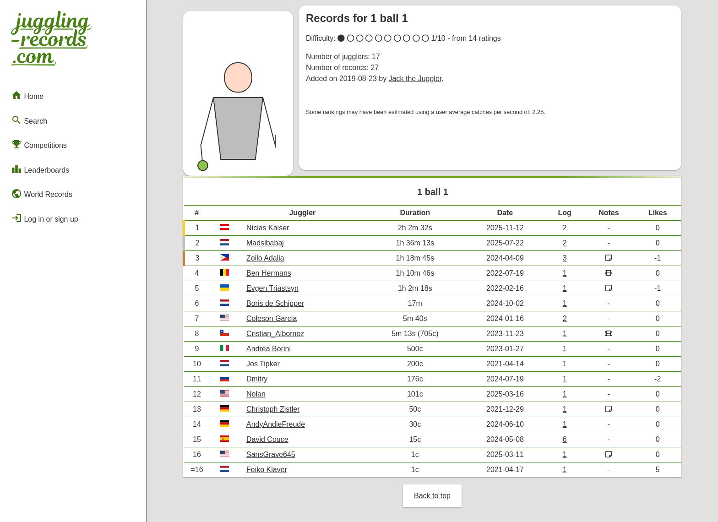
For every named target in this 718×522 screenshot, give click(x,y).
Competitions (39, 144)
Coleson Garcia (271, 318)
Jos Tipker (263, 364)
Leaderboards (40, 168)
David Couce (267, 439)
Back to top (432, 496)
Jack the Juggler (415, 78)
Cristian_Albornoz (275, 333)
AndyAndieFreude (275, 424)
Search (29, 119)
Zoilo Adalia (265, 258)
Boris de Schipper (275, 303)
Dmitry (256, 379)
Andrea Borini (268, 349)
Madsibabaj (265, 243)
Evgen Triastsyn (272, 288)
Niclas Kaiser (267, 228)
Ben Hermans (268, 273)
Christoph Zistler (272, 409)
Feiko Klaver (266, 469)
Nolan (256, 394)
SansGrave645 (270, 454)
